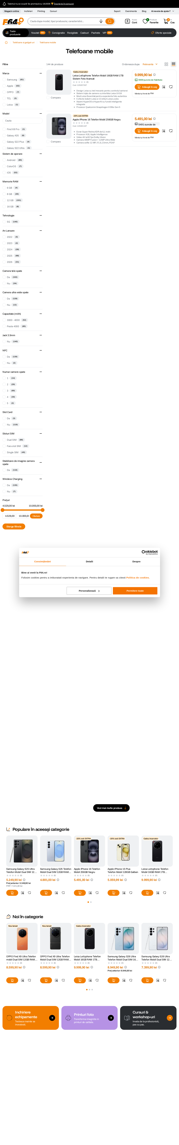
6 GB (13, 188)
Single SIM (17, 452)
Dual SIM (16, 440)
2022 (13, 237)
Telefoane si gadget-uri (23, 42)
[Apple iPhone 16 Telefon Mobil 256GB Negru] (89, 867)
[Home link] (6, 42)
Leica (13, 104)
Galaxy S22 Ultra (19, 148)
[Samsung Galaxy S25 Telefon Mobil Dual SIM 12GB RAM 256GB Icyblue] (55, 867)
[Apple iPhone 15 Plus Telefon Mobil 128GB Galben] (123, 867)
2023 (13, 243)
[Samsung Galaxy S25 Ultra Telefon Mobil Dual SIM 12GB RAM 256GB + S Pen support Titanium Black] (22, 867)
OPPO (14, 92)
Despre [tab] (136, 561)
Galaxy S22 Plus (19, 142)
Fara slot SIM (18, 446)
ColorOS (15, 166)
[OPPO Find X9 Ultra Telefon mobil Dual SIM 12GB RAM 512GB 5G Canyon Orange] (22, 954)
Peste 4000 (17, 326)
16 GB (14, 206)
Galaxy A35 (16, 135)
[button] (101, 21)
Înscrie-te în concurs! (64, 3)
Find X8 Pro (17, 129)
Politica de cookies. (138, 577)
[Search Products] (109, 21)
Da (13, 277)
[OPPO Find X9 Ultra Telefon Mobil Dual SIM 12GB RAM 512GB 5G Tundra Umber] (55, 954)
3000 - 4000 (17, 320)
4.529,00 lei (9, 505)
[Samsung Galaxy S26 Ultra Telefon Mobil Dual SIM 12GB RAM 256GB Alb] (157, 954)
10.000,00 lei (36, 505)
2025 (14, 256)
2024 (14, 249)
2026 (14, 262)
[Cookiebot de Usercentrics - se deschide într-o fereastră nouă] (144, 552)
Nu (12, 283)
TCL (12, 98)
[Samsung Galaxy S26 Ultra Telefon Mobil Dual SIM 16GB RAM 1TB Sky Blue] (123, 954)
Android (15, 160)
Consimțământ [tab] (42, 561)
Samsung (16, 79)
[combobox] (71, 21)
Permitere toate (135, 590)
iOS (13, 172)
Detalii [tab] (89, 561)
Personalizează (89, 590)
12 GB (15, 200)
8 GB (14, 194)
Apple (14, 86)
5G (13, 222)
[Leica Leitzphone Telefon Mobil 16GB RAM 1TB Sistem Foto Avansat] (157, 867)
